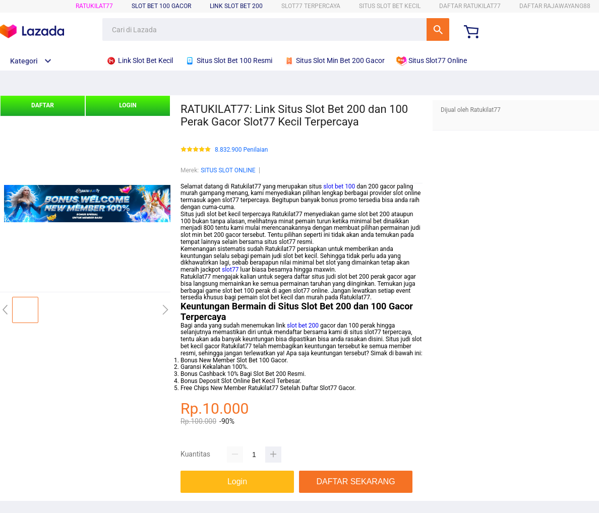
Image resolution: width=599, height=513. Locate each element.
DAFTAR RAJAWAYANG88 (554, 6)
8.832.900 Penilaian (241, 150)
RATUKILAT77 (94, 6)
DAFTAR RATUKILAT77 (470, 6)
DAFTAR (42, 105)
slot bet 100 (339, 186)
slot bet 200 (303, 325)
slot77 (230, 269)
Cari (438, 29)
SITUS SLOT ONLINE (228, 170)
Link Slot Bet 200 (236, 6)
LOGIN (128, 105)
